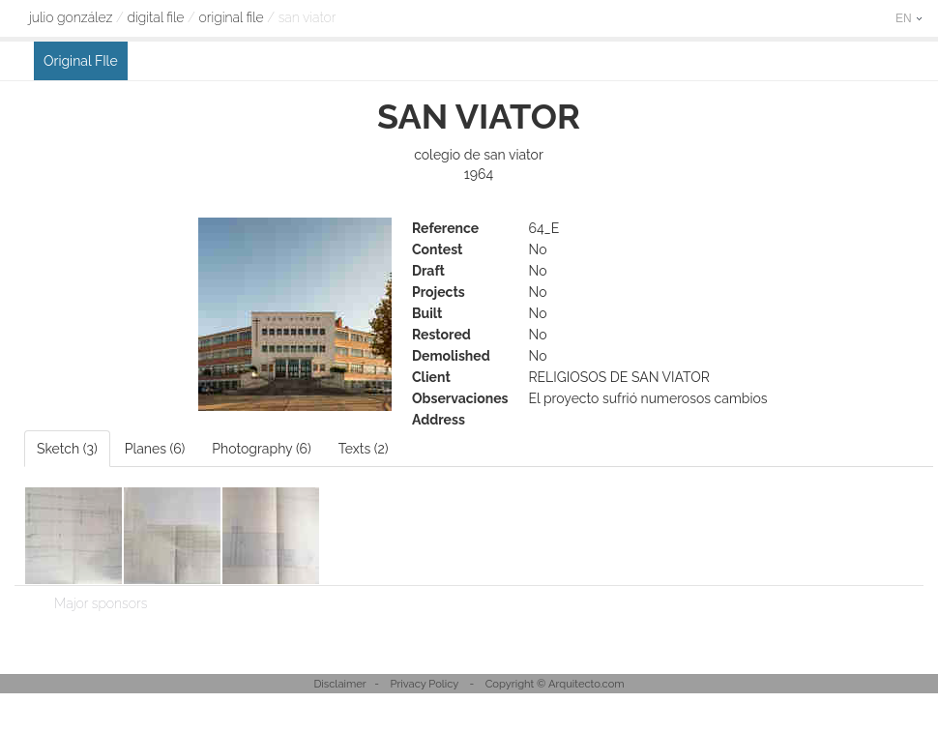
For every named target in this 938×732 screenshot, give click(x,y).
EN (909, 18)
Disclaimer (339, 683)
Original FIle (231, 17)
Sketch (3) (67, 448)
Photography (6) (261, 448)
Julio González (70, 17)
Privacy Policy (424, 683)
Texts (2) (363, 448)
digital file (155, 17)
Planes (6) (155, 448)
